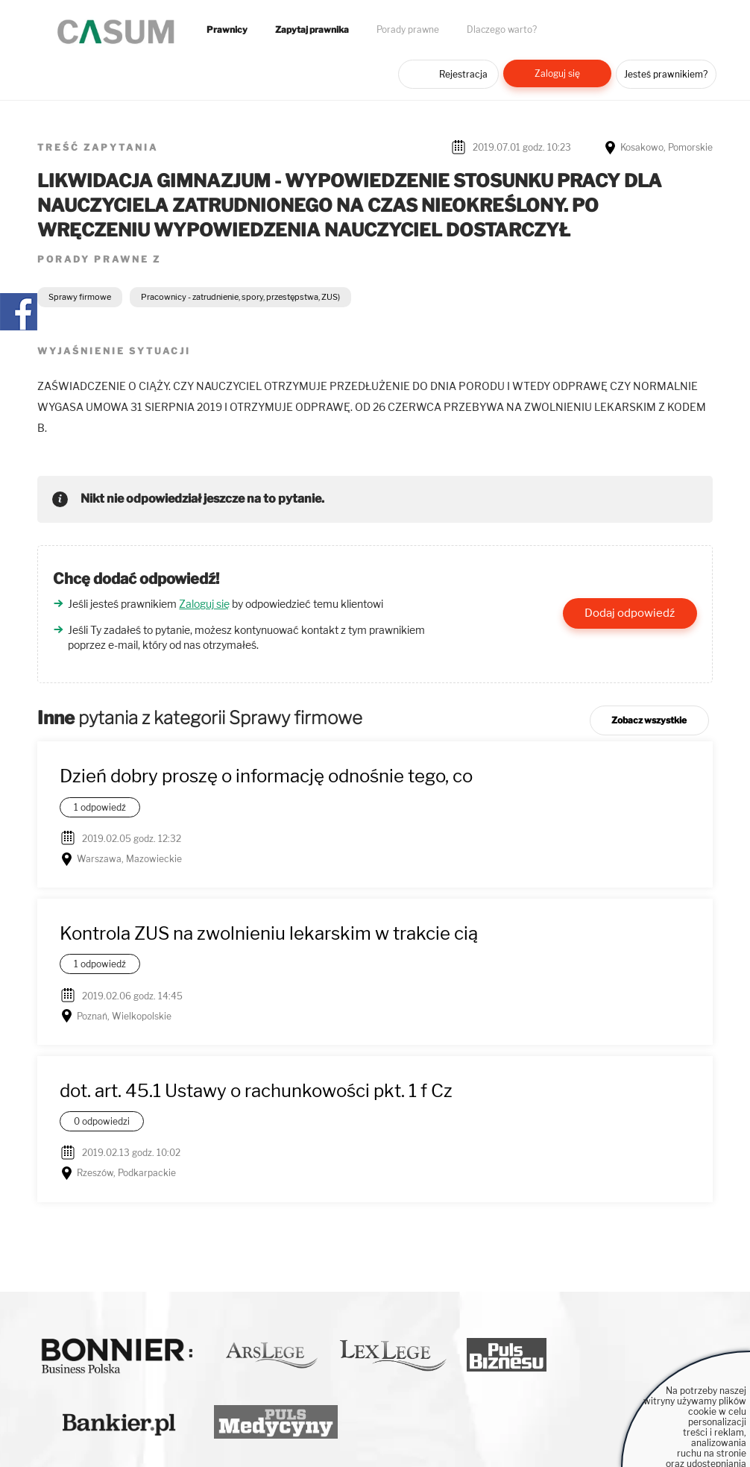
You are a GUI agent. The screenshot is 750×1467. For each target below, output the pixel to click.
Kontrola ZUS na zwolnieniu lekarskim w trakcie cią (269, 933)
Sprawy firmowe (79, 297)
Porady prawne (407, 30)
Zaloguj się (557, 73)
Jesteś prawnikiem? (666, 74)
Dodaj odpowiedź (629, 613)
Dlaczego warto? (502, 30)
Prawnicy (227, 30)
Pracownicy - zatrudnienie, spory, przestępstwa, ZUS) (240, 297)
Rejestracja (463, 74)
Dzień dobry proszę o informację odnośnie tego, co (266, 776)
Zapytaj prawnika (312, 30)
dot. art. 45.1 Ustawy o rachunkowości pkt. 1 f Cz (256, 1091)
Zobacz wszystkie (649, 720)
